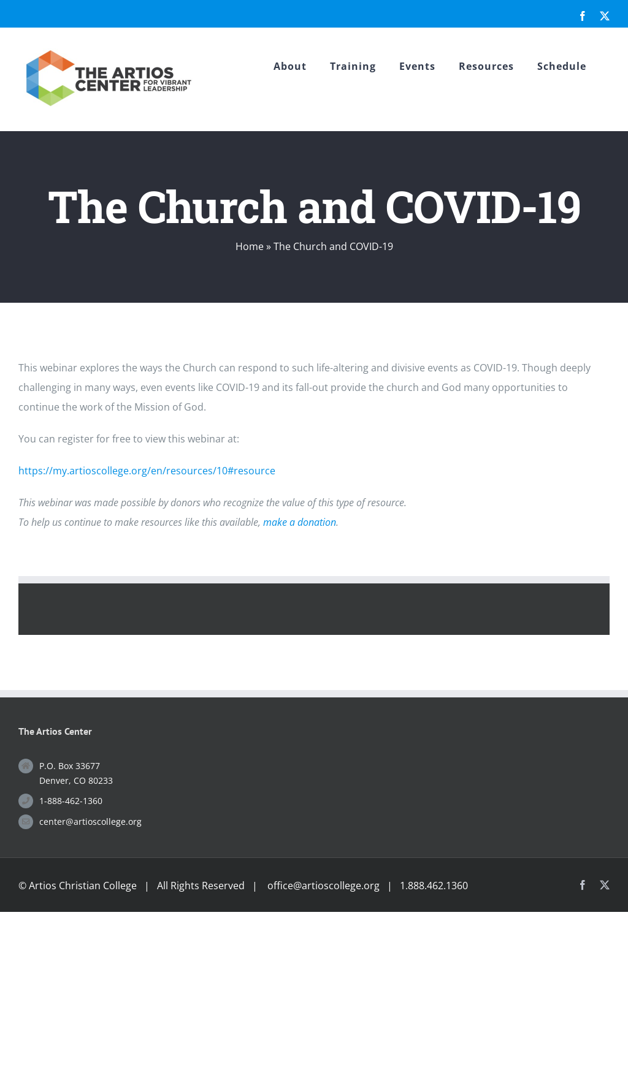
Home (250, 246)
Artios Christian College (83, 885)
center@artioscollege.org (90, 821)
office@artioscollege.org (323, 885)
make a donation (299, 522)
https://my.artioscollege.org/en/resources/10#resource (146, 470)
